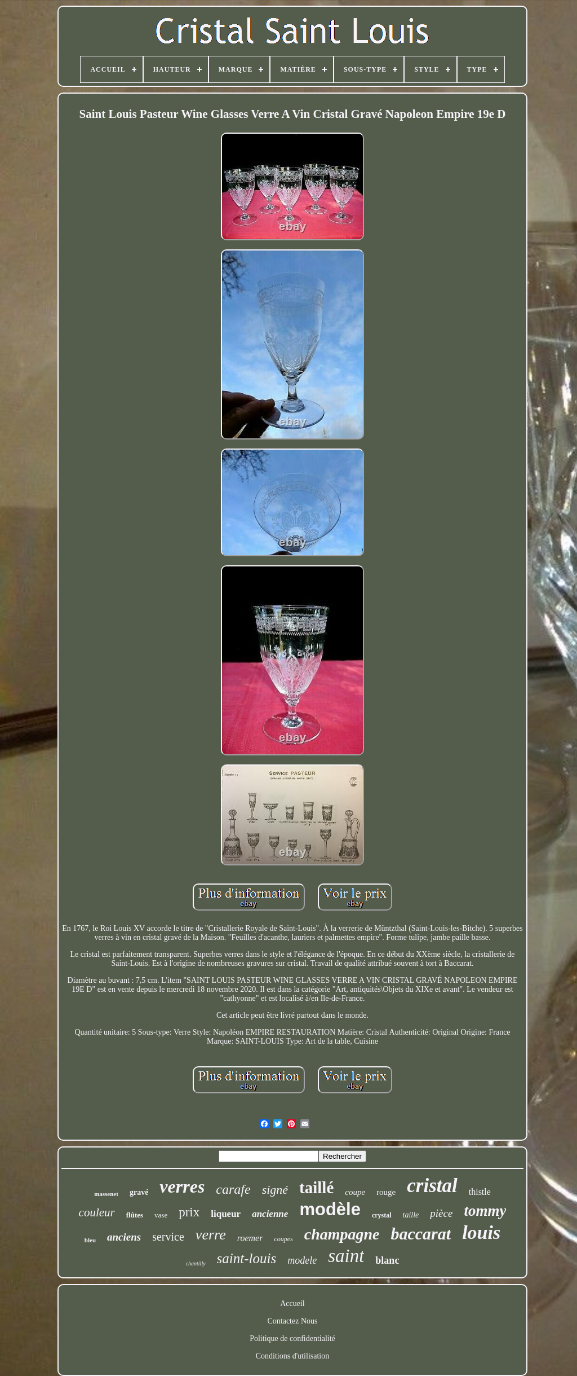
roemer (250, 1238)
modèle (330, 1209)
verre (211, 1234)
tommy (485, 1210)
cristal (432, 1186)
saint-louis (247, 1258)
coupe (355, 1192)
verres (182, 1186)
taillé (316, 1188)
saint (346, 1256)
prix (189, 1212)
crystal (382, 1215)
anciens (124, 1237)
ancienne (270, 1213)
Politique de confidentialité (292, 1338)
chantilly (196, 1263)
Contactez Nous (292, 1321)
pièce (441, 1213)
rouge (386, 1192)
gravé (139, 1192)
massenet (106, 1193)
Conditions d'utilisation (292, 1356)
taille (411, 1215)
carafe (233, 1189)
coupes (283, 1239)
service (168, 1236)
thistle (480, 1192)
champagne (342, 1234)
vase (160, 1215)
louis (481, 1232)
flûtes (134, 1215)
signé (275, 1189)
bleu (90, 1240)
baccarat (420, 1233)
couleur (97, 1212)
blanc (387, 1260)
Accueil (292, 1303)
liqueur (226, 1213)
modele (302, 1260)
